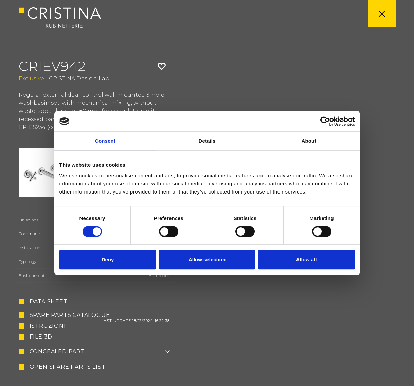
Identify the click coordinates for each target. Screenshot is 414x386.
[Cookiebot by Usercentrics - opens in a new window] (325, 121)
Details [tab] (207, 141)
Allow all (306, 259)
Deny (108, 259)
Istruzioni (48, 326)
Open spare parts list (68, 367)
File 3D (41, 337)
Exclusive (31, 78)
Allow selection (207, 259)
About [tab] (309, 141)
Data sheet (49, 301)
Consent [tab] (105, 141)
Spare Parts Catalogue (100, 315)
